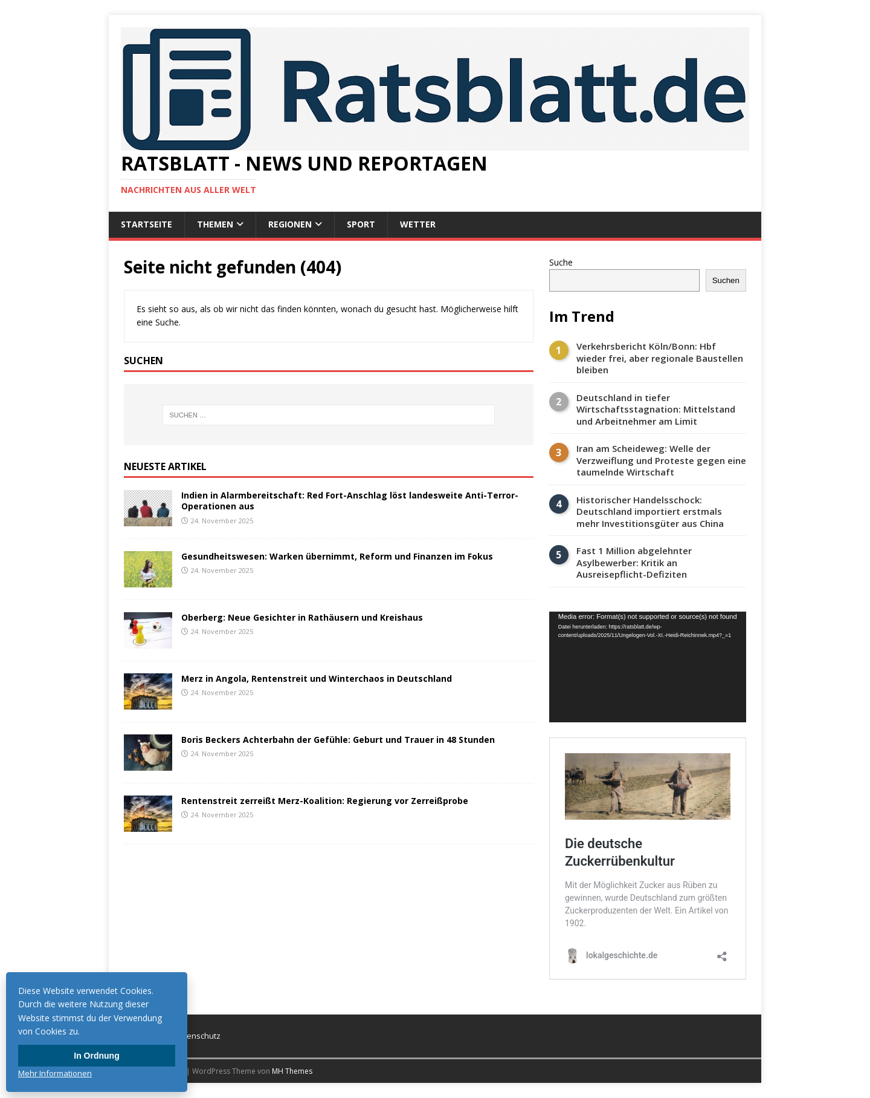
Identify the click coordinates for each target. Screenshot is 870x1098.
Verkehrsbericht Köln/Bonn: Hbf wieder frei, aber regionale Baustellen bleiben (659, 358)
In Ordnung (96, 1055)
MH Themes (292, 1071)
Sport (361, 224)
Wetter (418, 224)
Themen (215, 224)
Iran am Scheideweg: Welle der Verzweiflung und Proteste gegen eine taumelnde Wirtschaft (661, 460)
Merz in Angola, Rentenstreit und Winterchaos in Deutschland (316, 678)
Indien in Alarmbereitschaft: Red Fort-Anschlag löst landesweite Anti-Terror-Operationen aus (349, 500)
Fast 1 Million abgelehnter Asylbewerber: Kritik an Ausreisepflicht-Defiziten (634, 562)
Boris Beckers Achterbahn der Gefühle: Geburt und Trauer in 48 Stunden (338, 739)
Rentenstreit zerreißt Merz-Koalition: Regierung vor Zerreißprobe (324, 800)
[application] (647, 667)
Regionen (290, 224)
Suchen (726, 280)
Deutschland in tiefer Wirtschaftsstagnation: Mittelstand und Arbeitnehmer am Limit (655, 409)
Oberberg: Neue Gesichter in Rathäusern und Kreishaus (302, 617)
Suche (561, 262)
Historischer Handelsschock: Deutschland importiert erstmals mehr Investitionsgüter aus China (650, 511)
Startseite (146, 224)
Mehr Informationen (55, 1073)
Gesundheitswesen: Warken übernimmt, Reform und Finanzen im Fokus (337, 556)
